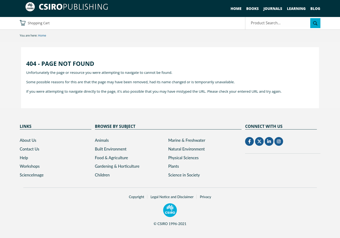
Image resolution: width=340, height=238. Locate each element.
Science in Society (184, 174)
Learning (296, 8)
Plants (173, 166)
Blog (315, 8)
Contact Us (29, 148)
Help (24, 157)
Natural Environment (186, 148)
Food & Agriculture (111, 157)
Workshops (30, 166)
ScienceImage (32, 174)
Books (252, 8)
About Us (28, 140)
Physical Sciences (183, 157)
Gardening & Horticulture (117, 166)
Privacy (205, 197)
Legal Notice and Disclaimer (171, 197)
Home (236, 8)
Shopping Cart (35, 22)
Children (102, 174)
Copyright (136, 197)
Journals (273, 8)
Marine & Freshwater (186, 140)
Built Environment (111, 148)
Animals (102, 140)
